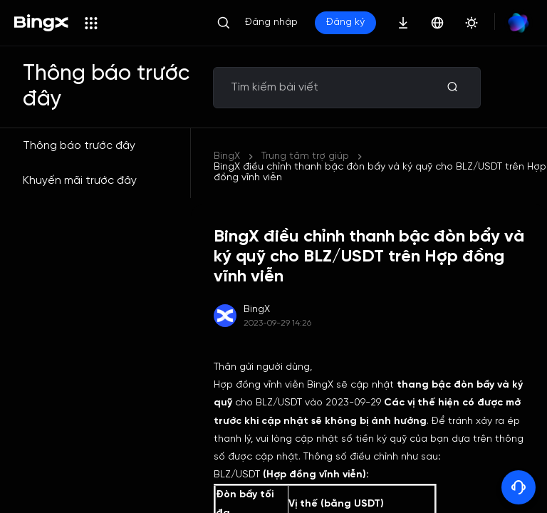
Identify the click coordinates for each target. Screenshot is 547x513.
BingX (227, 156)
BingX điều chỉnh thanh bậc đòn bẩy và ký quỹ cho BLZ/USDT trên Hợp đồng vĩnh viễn (380, 172)
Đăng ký (345, 22)
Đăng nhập (271, 22)
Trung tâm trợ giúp (305, 156)
